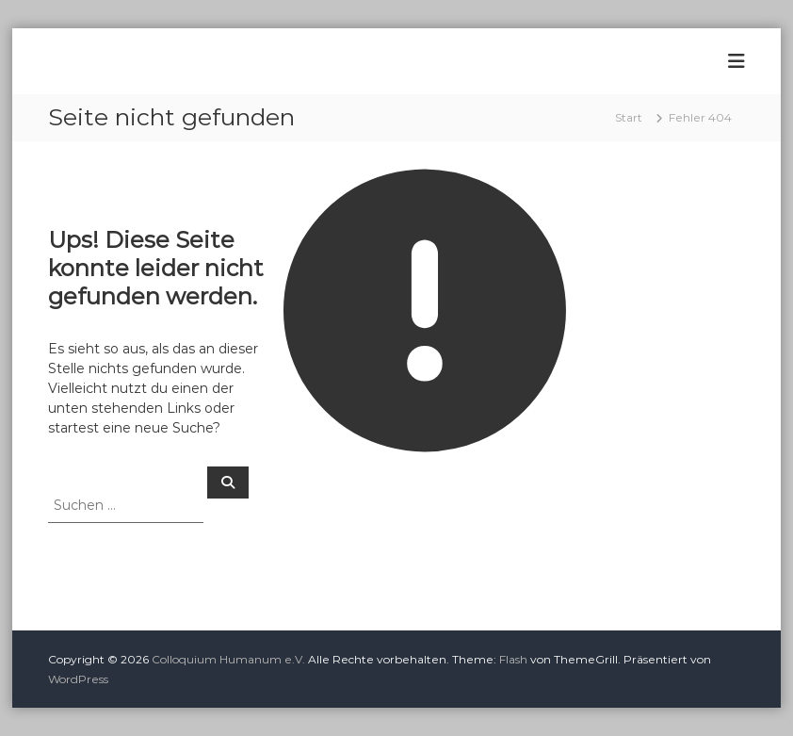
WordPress (78, 679)
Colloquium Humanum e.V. (228, 659)
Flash (513, 659)
